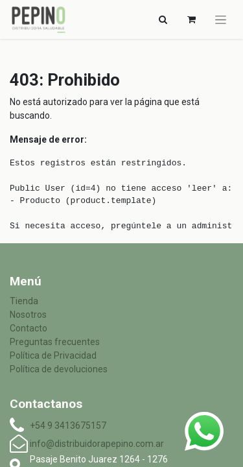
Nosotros (28, 314)
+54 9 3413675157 (68, 425)
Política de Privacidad (53, 355)
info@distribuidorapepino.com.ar (97, 443)
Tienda (24, 301)
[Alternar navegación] (162, 19)
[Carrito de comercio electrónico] (191, 19)
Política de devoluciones (59, 369)
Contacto (28, 328)
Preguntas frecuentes (55, 342)
